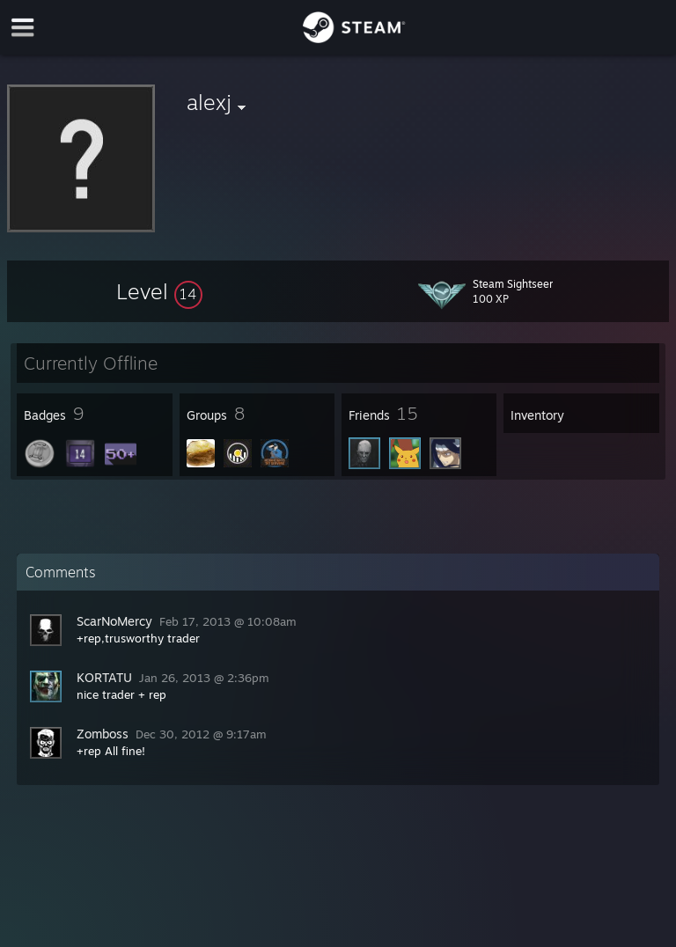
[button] (159, 291)
